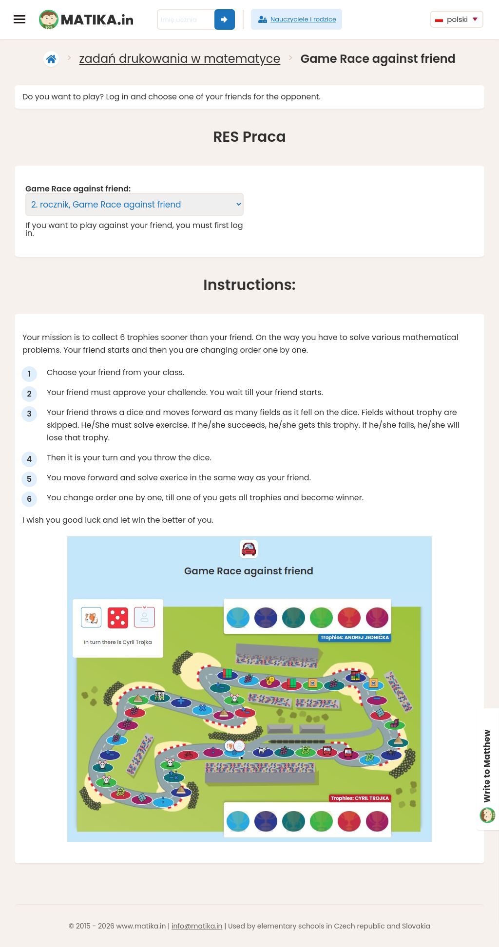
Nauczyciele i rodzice (296, 19)
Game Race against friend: (78, 189)
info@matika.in (197, 926)
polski (451, 19)
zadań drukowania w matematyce (180, 59)
